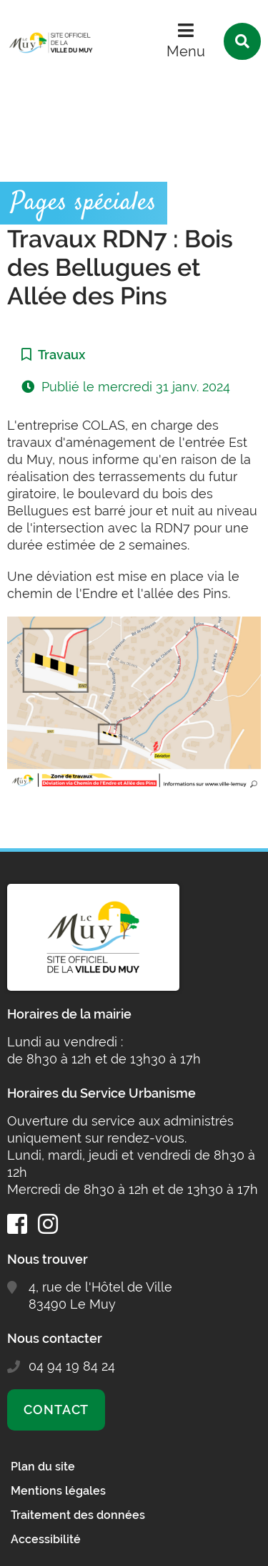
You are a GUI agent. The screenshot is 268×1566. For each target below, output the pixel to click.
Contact (56, 1409)
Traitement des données (78, 1515)
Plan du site (43, 1466)
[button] (134, 704)
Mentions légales (58, 1491)
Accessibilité (46, 1539)
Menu (186, 51)
